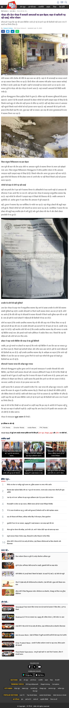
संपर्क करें (35, 699)
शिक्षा (54, 7)
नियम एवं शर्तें (53, 699)
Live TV (22, 695)
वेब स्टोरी (61, 7)
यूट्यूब (51, 433)
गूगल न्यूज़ (41, 433)
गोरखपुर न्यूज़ (43, 688)
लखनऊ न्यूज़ (25, 688)
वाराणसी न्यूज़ (33, 688)
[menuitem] (22, 7)
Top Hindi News (32, 695)
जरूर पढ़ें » (5, 550)
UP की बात (31, 7)
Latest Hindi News (45, 695)
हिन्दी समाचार (4, 11)
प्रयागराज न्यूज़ (51, 688)
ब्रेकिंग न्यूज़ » (5, 479)
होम (20, 680)
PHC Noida (43, 427)
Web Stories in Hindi (59, 695)
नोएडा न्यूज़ (17, 688)
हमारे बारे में (28, 699)
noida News (32, 427)
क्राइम (48, 7)
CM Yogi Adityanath (32, 684)
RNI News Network (20, 28)
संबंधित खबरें (5, 439)
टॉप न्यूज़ (22, 7)
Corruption (55, 684)
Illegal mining (45, 684)
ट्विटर (57, 433)
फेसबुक (47, 433)
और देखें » (4, 602)
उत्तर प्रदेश (12, 11)
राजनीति (41, 7)
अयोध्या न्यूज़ (61, 688)
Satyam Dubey (8, 28)
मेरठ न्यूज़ (35, 691)
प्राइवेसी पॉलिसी (44, 699)
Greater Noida (19, 427)
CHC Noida (6, 427)
